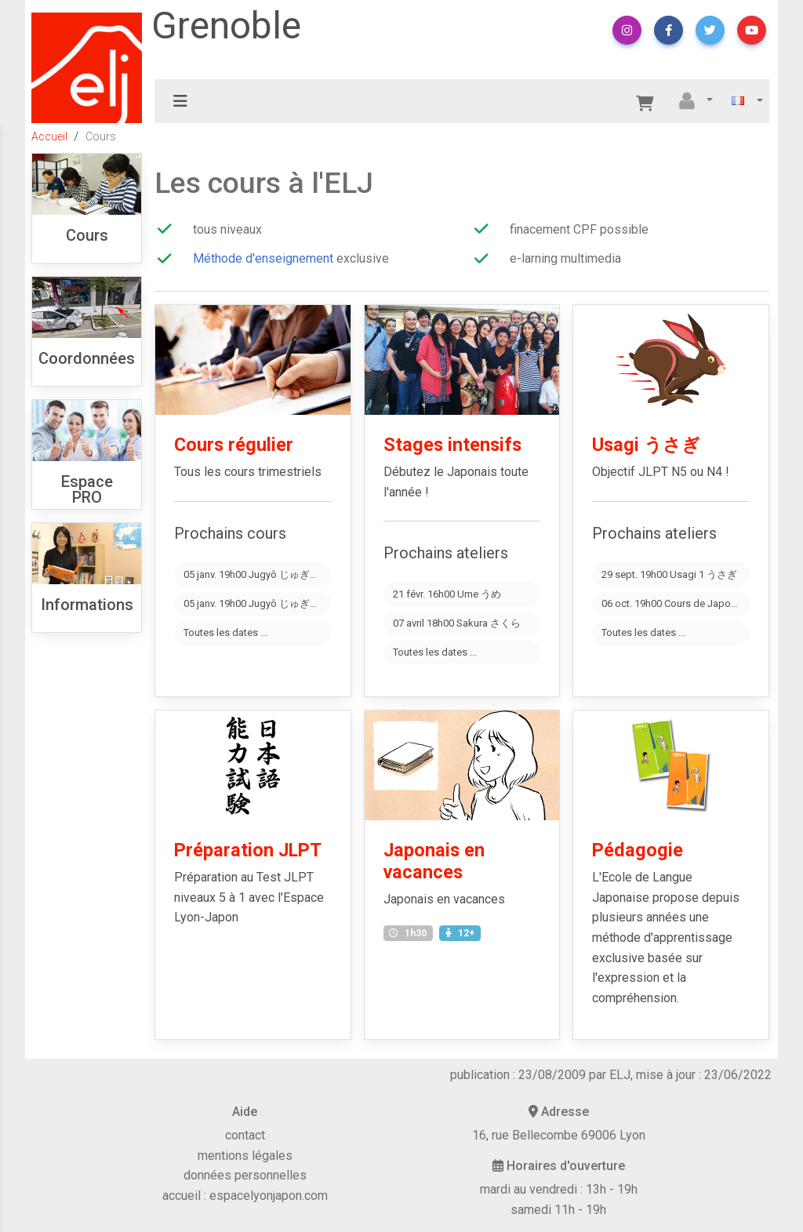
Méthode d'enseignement (263, 258)
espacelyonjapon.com (268, 1195)
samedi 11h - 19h (558, 1209)
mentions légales (245, 1155)
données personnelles (245, 1175)
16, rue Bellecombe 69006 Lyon (558, 1135)
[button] (626, 30)
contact (245, 1135)
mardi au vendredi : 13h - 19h (559, 1189)
